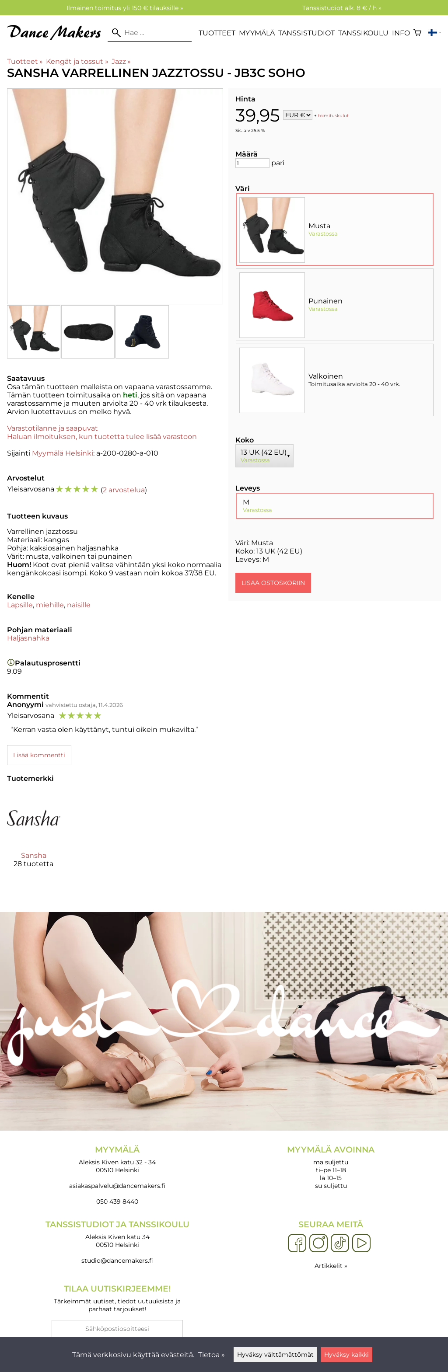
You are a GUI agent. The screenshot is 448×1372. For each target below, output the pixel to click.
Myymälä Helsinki (62, 453)
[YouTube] (361, 1243)
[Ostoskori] (417, 33)
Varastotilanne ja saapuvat (52, 428)
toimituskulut (333, 115)
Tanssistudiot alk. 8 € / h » (342, 8)
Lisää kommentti (39, 755)
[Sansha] (33, 837)
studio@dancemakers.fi (117, 1260)
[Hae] (150, 33)
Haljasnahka (28, 638)
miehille (50, 605)
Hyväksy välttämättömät (275, 1354)
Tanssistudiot (306, 33)
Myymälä (257, 33)
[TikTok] (340, 1243)
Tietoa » (211, 1355)
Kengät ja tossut (77, 61)
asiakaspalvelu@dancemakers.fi (117, 1186)
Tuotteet (217, 33)
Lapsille (20, 605)
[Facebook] (297, 1243)
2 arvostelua (124, 490)
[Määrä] (252, 163)
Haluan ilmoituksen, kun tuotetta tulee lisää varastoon (102, 436)
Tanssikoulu (363, 33)
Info (401, 33)
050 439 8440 (117, 1201)
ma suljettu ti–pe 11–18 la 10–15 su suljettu (331, 1167)
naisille (79, 605)
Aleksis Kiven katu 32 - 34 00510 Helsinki (117, 1159)
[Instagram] (318, 1243)
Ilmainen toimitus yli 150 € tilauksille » (124, 8)
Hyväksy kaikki (346, 1354)
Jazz (121, 61)
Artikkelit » (331, 1266)
